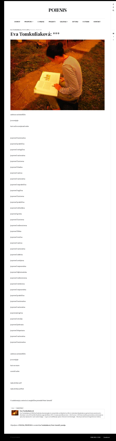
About (12, 408)
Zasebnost (107, 437)
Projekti (52, 22)
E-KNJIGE (41, 22)
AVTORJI (75, 22)
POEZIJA (32, 30)
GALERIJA (64, 22)
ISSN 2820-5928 (95, 437)
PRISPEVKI (28, 22)
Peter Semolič (55, 425)
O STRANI (86, 22)
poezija (63, 425)
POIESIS (57, 10)
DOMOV (17, 22)
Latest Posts (20, 408)
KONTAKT (97, 22)
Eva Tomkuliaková (15, 30)
